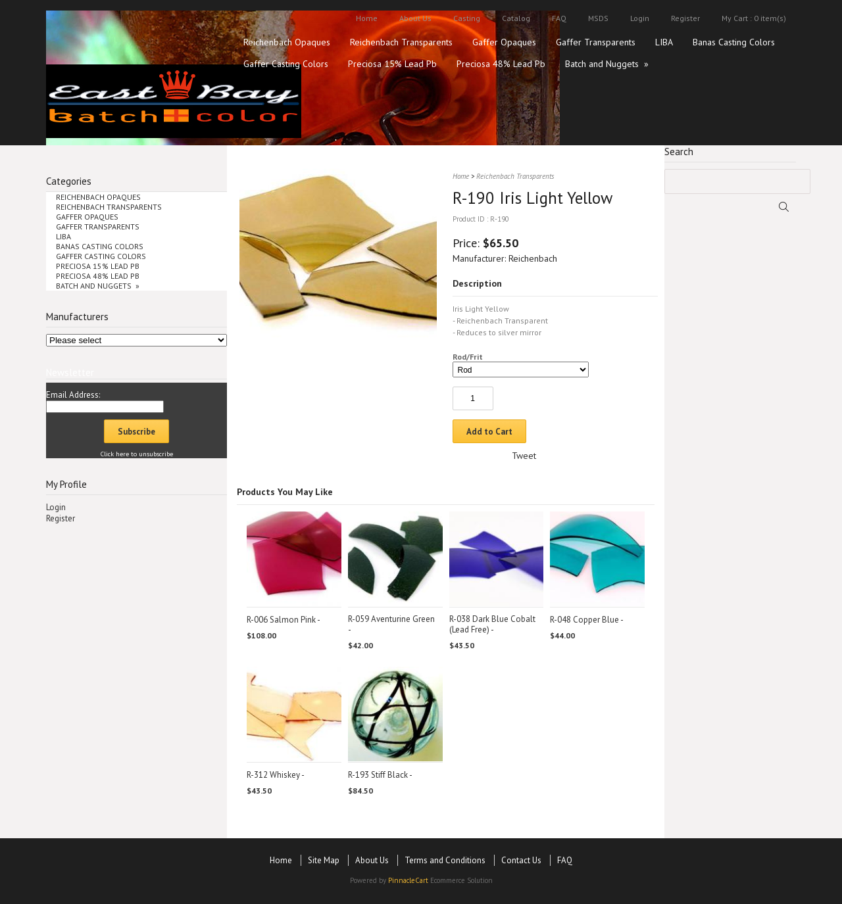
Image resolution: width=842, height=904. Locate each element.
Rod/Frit (468, 357)
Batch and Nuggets (607, 64)
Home (367, 18)
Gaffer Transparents (595, 42)
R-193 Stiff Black (378, 774)
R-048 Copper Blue (584, 619)
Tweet (524, 456)
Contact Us (521, 860)
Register (685, 18)
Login (639, 18)
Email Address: (73, 394)
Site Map (323, 860)
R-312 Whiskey (273, 774)
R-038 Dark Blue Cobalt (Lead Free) (492, 624)
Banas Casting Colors (734, 42)
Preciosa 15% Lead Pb (392, 64)
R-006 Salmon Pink (281, 619)
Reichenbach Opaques (286, 42)
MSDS (598, 18)
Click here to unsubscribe (137, 454)
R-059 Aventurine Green (391, 619)
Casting (466, 18)
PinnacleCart (408, 880)
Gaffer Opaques (504, 42)
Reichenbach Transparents (401, 42)
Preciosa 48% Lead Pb (501, 64)
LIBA (664, 42)
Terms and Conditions (445, 860)
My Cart (735, 18)
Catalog (516, 18)
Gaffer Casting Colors (285, 64)
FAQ (559, 18)
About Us (415, 18)
